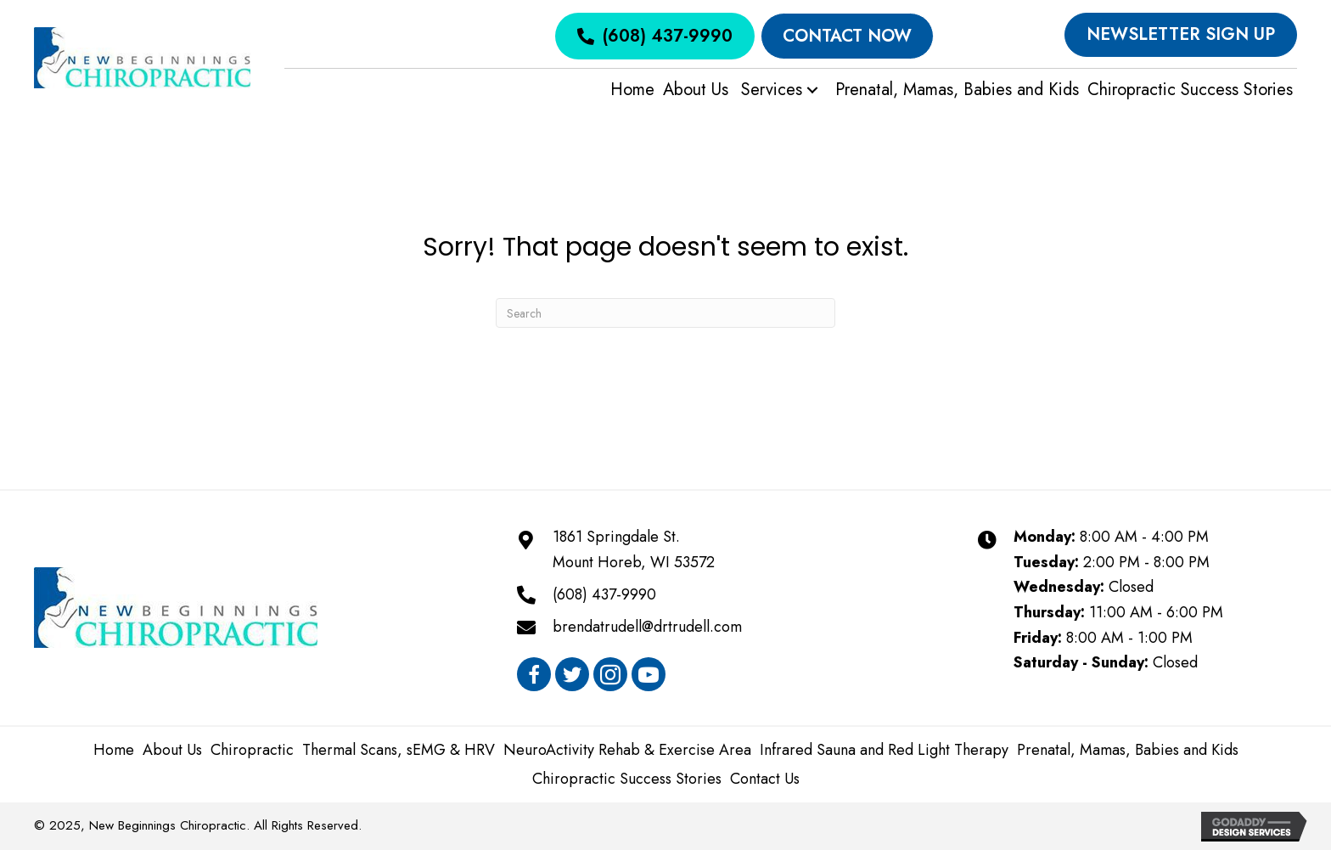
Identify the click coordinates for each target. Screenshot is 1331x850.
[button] (812, 90)
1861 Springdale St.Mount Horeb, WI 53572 (634, 549)
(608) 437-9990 (604, 594)
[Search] (665, 313)
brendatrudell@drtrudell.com (647, 627)
